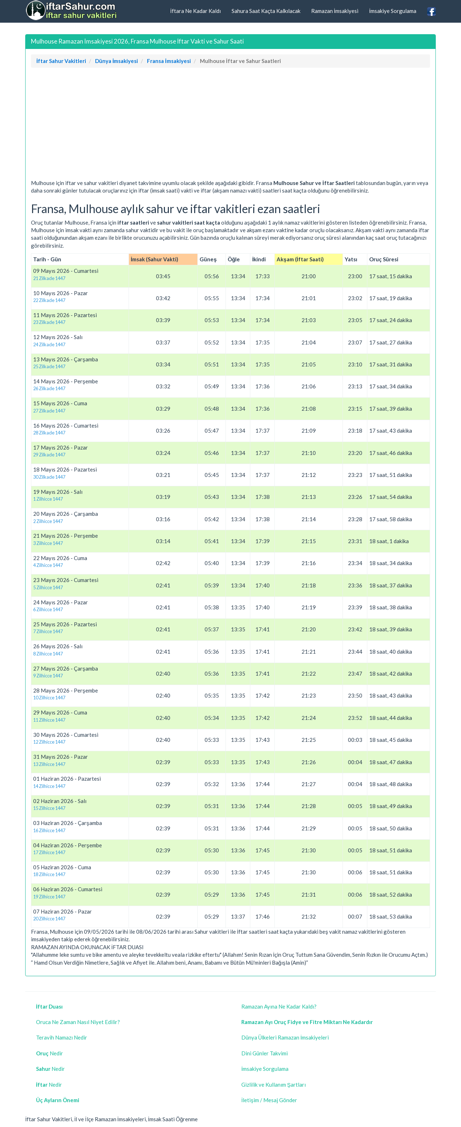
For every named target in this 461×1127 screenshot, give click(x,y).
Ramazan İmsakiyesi (334, 11)
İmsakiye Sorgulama (392, 11)
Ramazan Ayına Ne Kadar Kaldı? (279, 1006)
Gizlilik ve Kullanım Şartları (273, 1084)
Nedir (49, 1053)
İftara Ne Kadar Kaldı (195, 11)
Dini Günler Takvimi (264, 1053)
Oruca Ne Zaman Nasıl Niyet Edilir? (78, 1022)
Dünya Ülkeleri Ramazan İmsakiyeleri (285, 1037)
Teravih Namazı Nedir (61, 1037)
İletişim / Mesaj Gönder (269, 1100)
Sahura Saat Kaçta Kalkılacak (266, 11)
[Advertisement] (230, 125)
